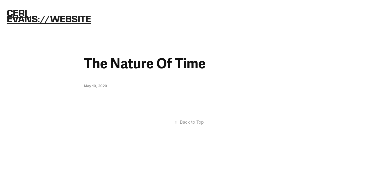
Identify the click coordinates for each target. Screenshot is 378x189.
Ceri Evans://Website (49, 15)
